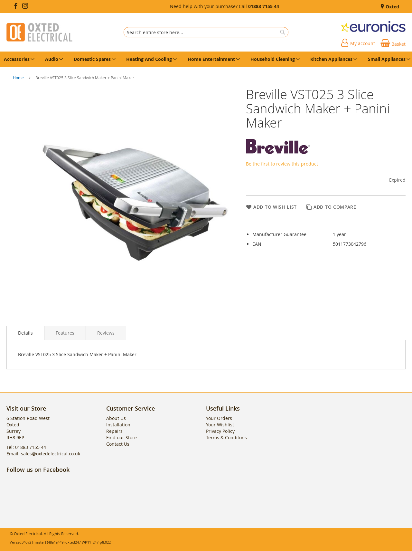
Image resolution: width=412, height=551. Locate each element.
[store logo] (39, 32)
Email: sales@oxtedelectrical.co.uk (43, 454)
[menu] (206, 59)
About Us (116, 418)
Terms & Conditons (226, 437)
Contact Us (117, 444)
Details (25, 333)
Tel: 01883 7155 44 (26, 447)
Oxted (391, 7)
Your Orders (219, 418)
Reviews (106, 333)
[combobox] (206, 32)
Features (65, 333)
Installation (118, 425)
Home (19, 77)
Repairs (114, 431)
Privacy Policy (220, 431)
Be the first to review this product (282, 164)
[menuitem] (18, 59)
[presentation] (25, 333)
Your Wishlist (220, 425)
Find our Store (121, 437)
